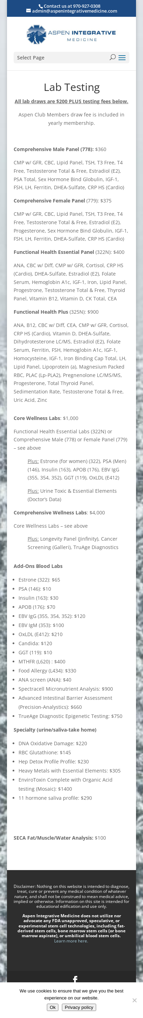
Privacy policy (79, 1007)
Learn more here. (71, 941)
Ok (53, 1007)
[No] (134, 1000)
